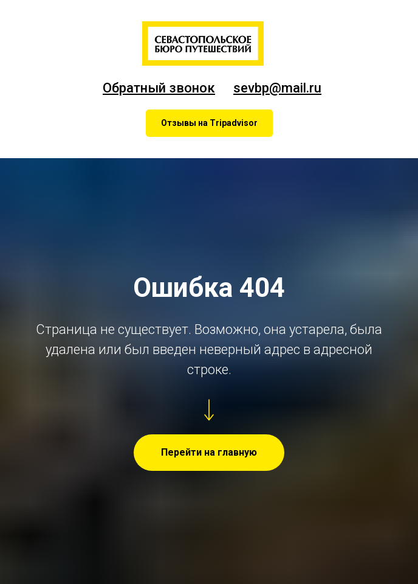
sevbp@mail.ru (277, 88)
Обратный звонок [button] (159, 88)
